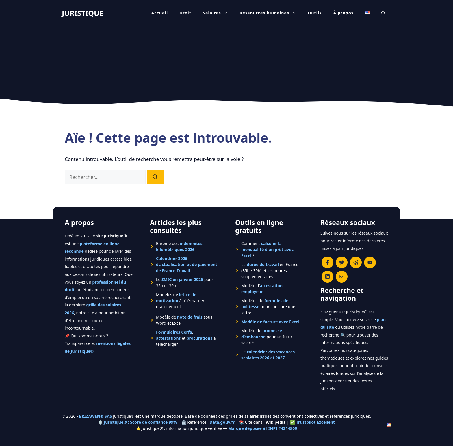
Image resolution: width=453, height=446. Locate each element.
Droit (185, 13)
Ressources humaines (271, 13)
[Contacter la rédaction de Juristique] (342, 277)
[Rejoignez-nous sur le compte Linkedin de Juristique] (327, 277)
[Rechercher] (155, 177)
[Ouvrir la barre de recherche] (383, 13)
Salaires (218, 13)
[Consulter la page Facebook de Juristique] (327, 262)
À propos (343, 13)
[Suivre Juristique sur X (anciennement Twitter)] (342, 262)
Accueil (159, 13)
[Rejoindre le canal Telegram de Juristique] (356, 262)
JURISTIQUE (82, 13)
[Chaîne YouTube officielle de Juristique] (370, 262)
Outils (315, 13)
